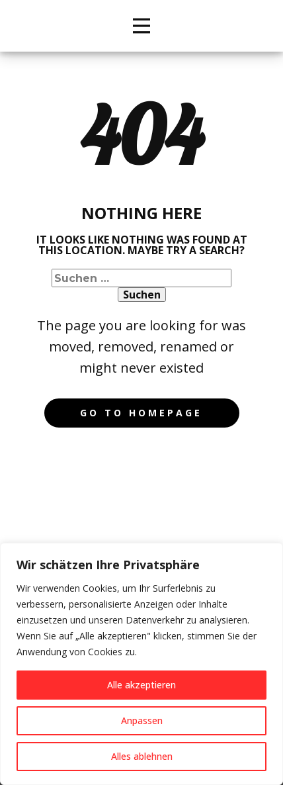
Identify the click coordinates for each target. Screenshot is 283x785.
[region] (141, 664)
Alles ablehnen (142, 756)
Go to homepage (141, 412)
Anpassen (142, 720)
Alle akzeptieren (141, 684)
